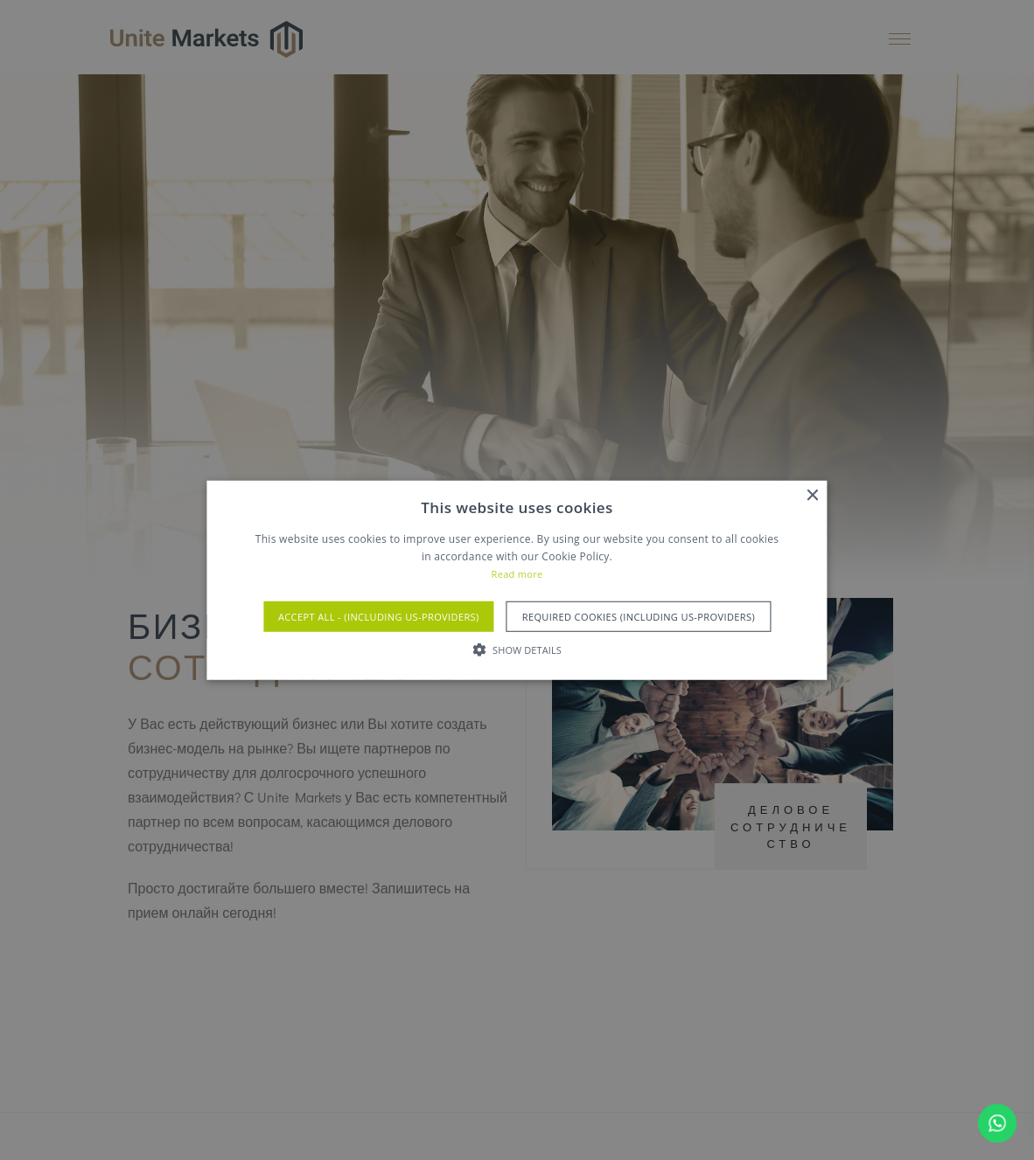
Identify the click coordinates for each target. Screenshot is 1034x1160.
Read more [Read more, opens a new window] (517, 573)
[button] (517, 649)
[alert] (517, 580)
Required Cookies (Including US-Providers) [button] (638, 616)
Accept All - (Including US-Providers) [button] (378, 616)
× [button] (812, 495)
